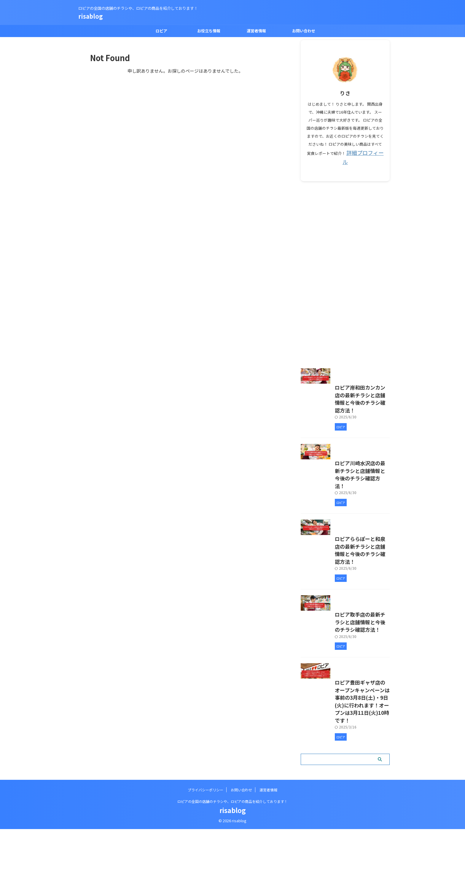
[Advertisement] (345, 263)
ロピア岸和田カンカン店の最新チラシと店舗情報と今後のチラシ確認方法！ (344, 410)
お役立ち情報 (208, 31)
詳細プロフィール (365, 152)
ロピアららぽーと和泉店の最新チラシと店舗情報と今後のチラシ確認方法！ (344, 590)
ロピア (161, 31)
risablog (90, 16)
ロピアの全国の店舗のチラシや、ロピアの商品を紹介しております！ (232, 861)
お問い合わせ (303, 31)
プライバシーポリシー (205, 849)
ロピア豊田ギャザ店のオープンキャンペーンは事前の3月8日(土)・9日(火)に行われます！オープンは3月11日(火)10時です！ (345, 774)
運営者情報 (256, 31)
